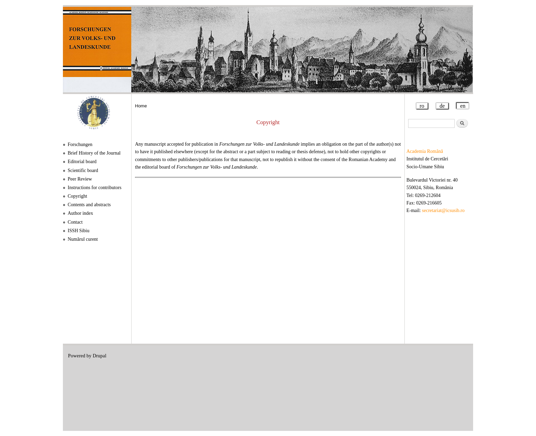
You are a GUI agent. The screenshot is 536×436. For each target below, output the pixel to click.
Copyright (77, 196)
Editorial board (82, 161)
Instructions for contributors (94, 187)
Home (141, 105)
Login (462, 355)
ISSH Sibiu (78, 230)
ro (422, 106)
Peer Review (80, 179)
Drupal (99, 355)
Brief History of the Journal (94, 153)
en (462, 106)
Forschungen (80, 144)
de (442, 106)
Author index (80, 213)
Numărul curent (83, 239)
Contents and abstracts (89, 204)
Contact (75, 222)
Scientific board (83, 170)
